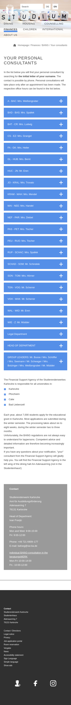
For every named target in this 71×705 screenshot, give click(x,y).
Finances (10, 29)
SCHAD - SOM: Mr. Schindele (24, 264)
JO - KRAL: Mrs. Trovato (21, 182)
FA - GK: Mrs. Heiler (18, 147)
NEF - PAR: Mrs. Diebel (20, 217)
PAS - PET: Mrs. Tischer (20, 229)
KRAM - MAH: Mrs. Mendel (22, 194)
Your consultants (59, 45)
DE (47, 6)
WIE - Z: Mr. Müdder (18, 322)
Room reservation (11, 644)
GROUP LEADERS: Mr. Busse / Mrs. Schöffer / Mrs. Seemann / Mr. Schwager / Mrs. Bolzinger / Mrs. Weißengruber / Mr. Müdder (32, 361)
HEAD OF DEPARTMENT (21, 345)
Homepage (23, 45)
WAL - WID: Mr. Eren (19, 310)
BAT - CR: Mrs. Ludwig (20, 124)
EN (55, 6)
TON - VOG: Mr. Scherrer (21, 287)
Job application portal (13, 641)
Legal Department (17, 334)
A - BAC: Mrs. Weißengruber (23, 101)
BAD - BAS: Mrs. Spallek (21, 112)
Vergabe (7, 648)
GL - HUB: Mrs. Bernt (19, 159)
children (30, 29)
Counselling (53, 23)
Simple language (11, 662)
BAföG (45, 45)
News (6, 651)
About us (10, 35)
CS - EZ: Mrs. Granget (20, 136)
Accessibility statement (13, 655)
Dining (8, 23)
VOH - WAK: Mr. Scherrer (21, 299)
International (52, 29)
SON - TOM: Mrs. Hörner (21, 275)
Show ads (8, 665)
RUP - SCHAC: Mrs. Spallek (23, 252)
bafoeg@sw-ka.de (27, 545)
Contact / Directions (12, 631)
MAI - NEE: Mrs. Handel (21, 205)
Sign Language (10, 658)
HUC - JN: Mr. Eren (18, 170)
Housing (29, 23)
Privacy (7, 638)
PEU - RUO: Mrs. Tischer (21, 240)
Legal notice (9, 634)
